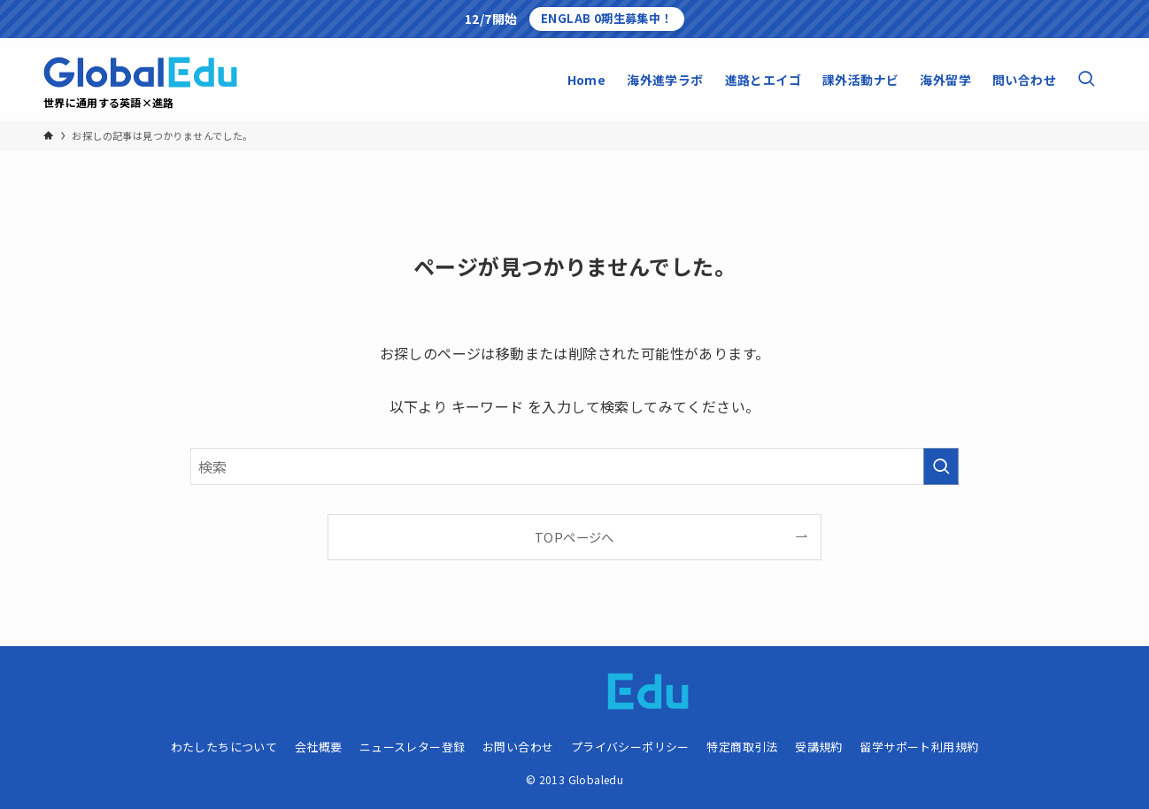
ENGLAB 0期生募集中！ (607, 18)
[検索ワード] (574, 466)
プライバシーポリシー (630, 746)
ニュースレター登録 (412, 746)
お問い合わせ (517, 746)
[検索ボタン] (1086, 79)
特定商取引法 (741, 746)
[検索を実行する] (941, 466)
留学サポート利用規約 (919, 746)
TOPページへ (574, 537)
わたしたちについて (224, 746)
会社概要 (319, 746)
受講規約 (819, 746)
